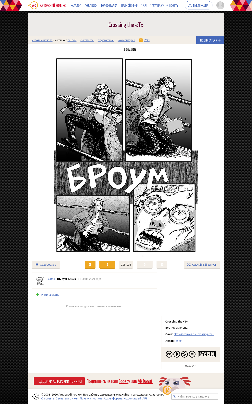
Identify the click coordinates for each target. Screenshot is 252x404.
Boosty (173, 5)
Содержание (106, 40)
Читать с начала (42, 40)
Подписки (91, 5)
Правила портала (91, 398)
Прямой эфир (129, 5)
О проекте (47, 398)
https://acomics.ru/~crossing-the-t (194, 334)
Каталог (76, 5)
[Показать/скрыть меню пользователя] (219, 5)
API (144, 5)
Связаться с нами (67, 398)
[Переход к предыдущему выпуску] (52, 156)
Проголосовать (49, 295)
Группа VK (158, 5)
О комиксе (87, 40)
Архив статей (132, 398)
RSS (147, 40)
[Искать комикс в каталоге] (174, 396)
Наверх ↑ (190, 365)
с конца (60, 40)
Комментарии (126, 40)
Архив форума (113, 398)
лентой (72, 40)
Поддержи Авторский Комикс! (59, 381)
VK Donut (145, 381)
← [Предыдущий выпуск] (119, 50)
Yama (179, 340)
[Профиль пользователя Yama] (40, 281)
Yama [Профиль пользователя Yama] (51, 278)
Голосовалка (109, 5)
